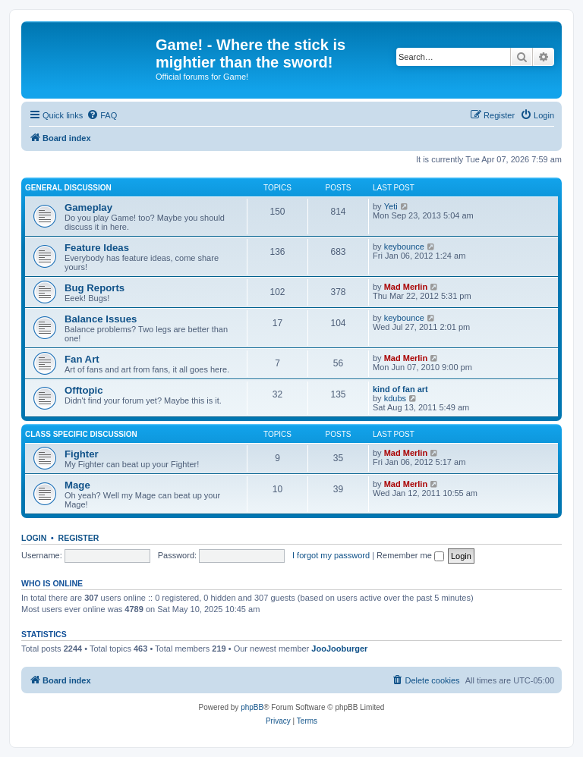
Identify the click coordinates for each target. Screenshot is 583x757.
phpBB (252, 707)
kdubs (395, 398)
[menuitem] (102, 115)
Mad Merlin (405, 286)
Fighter (82, 454)
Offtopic (84, 390)
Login (33, 537)
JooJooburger (339, 648)
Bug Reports (94, 288)
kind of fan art (400, 389)
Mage (77, 485)
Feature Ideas (97, 247)
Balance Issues (101, 319)
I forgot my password (331, 555)
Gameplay (88, 207)
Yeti (391, 206)
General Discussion (68, 188)
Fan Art (82, 359)
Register (78, 537)
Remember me (410, 555)
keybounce (404, 246)
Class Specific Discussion (81, 434)
